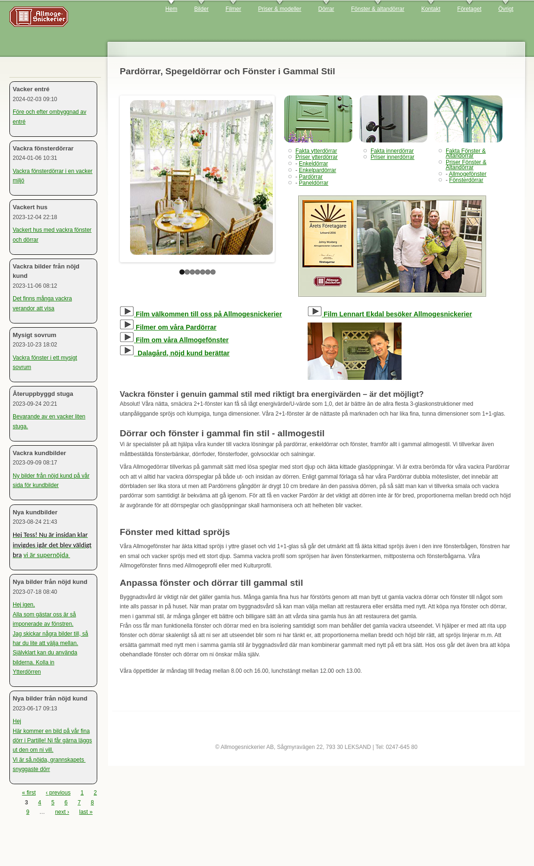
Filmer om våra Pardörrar (168, 327)
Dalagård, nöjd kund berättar (175, 353)
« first (29, 792)
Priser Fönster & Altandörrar (466, 165)
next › (62, 812)
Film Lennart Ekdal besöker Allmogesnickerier (390, 314)
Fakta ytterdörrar (316, 151)
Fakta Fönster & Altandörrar (466, 153)
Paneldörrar (313, 183)
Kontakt (431, 9)
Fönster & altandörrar (377, 9)
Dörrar (326, 9)
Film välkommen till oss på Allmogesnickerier (201, 314)
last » (86, 812)
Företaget (469, 9)
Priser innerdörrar (392, 157)
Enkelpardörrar (317, 170)
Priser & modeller (279, 9)
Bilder (201, 9)
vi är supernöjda (46, 555)
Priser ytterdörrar (316, 157)
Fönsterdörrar (466, 180)
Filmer (233, 9)
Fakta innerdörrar (392, 151)
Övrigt (505, 9)
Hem (171, 9)
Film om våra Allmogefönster (174, 340)
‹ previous (58, 792)
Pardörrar (311, 176)
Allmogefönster (468, 174)
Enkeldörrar (313, 163)
